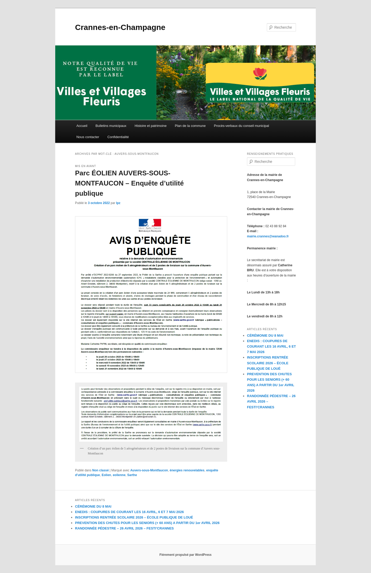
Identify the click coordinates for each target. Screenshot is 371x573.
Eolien (106, 475)
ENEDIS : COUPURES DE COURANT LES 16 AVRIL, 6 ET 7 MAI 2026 (271, 346)
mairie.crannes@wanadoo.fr (268, 236)
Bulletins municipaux (111, 126)
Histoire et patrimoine (151, 126)
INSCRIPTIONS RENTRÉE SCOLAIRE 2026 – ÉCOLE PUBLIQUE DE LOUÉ (267, 362)
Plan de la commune (190, 126)
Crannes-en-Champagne (120, 27)
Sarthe (132, 475)
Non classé (100, 470)
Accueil (81, 126)
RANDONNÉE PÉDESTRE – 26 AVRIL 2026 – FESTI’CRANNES (124, 528)
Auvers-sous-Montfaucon (149, 470)
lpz (118, 203)
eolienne (119, 475)
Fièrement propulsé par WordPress (185, 555)
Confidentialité (118, 137)
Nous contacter (87, 137)
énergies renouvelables (187, 470)
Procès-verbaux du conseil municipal (241, 126)
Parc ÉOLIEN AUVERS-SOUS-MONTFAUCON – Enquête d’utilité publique (129, 183)
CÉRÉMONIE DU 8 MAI (265, 335)
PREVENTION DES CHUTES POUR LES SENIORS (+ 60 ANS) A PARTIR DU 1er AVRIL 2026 (147, 523)
